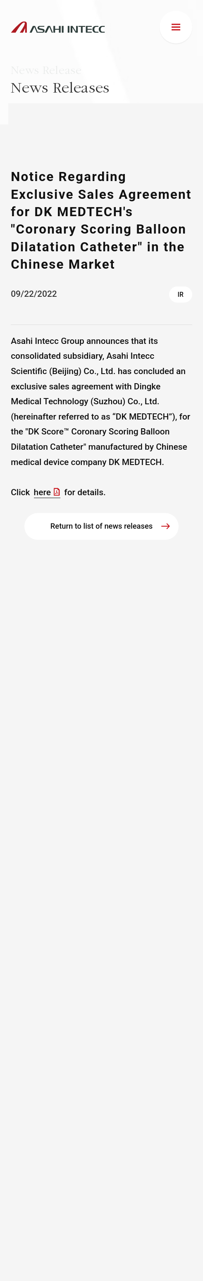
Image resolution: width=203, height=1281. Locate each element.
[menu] (176, 27)
